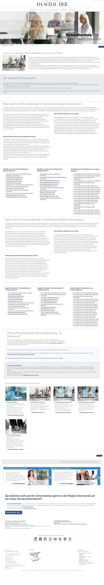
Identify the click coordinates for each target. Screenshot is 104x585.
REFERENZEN (72, 9)
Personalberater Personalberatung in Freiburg (87, 193)
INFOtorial (4, 45)
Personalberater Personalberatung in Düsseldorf (84, 204)
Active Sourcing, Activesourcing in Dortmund (18, 174)
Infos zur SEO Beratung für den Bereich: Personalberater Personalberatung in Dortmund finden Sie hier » (63, 521)
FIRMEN (41, 9)
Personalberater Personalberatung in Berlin (86, 200)
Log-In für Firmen (82, 564)
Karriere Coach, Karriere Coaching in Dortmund (19, 193)
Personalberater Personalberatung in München (87, 174)
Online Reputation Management (85, 553)
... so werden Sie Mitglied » (66, 483)
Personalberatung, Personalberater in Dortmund (50, 174)
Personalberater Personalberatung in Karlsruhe (87, 189)
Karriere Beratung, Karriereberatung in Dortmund (17, 190)
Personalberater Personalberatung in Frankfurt (87, 191)
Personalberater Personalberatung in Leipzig (86, 196)
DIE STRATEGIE (33, 9)
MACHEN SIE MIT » (13, 512)
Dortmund (11, 45)
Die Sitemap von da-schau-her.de (85, 563)
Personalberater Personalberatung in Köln (86, 202)
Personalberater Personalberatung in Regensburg (84, 178)
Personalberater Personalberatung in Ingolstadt (87, 176)
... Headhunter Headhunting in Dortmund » (15, 415)
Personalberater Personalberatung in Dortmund (84, 207)
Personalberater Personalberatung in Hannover (87, 212)
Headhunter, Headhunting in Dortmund (17, 186)
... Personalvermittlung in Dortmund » (86, 412)
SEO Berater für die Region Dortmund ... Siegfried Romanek (16, 524)
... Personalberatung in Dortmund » (37, 412)
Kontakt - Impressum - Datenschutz (86, 562)
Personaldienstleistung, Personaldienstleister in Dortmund (53, 177)
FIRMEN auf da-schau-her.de (85, 556)
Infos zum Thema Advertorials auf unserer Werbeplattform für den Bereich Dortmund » (70, 524)
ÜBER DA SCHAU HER (83, 561)
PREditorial (81, 554)
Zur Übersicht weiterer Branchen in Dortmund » (79, 461)
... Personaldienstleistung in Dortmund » (63, 412)
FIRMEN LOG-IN (98, 0)
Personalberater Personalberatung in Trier (86, 195)
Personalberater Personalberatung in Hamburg (87, 214)
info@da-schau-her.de (30, 508)
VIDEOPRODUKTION (83, 560)
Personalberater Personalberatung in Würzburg (84, 183)
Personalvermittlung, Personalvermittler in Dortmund (52, 188)
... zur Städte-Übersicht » (18, 483)
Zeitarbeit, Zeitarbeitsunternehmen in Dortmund (50, 198)
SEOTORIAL (47, 9)
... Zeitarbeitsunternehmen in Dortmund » (15, 449)
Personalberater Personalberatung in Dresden (87, 198)
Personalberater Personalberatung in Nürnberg (87, 181)
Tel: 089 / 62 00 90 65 (27, 507)
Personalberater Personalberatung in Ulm (85, 186)
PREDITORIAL (55, 9)
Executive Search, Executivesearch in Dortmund (19, 185)
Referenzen (81, 558)
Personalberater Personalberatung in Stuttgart (87, 187)
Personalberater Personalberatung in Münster (87, 210)
